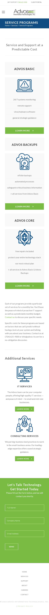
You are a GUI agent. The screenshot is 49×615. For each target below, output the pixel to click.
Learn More (24, 130)
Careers (24, 590)
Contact (24, 594)
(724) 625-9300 (22, 2)
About (24, 585)
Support (24, 581)
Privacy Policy (25, 606)
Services (14, 25)
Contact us (10, 317)
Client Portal (36, 2)
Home (7, 25)
